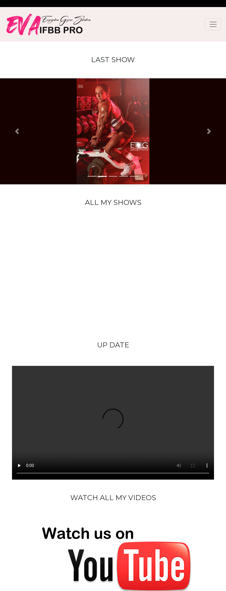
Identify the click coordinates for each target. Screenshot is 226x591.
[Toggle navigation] (213, 24)
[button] (17, 131)
